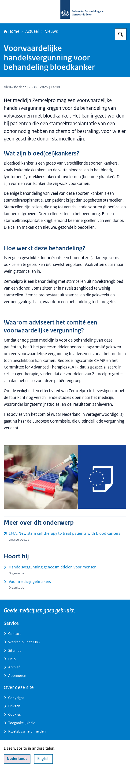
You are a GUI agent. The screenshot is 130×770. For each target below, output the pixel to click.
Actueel (32, 31)
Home (11, 31)
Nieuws (51, 31)
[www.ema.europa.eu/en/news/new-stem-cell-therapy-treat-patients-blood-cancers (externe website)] (65, 536)
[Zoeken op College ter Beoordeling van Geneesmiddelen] (120, 34)
